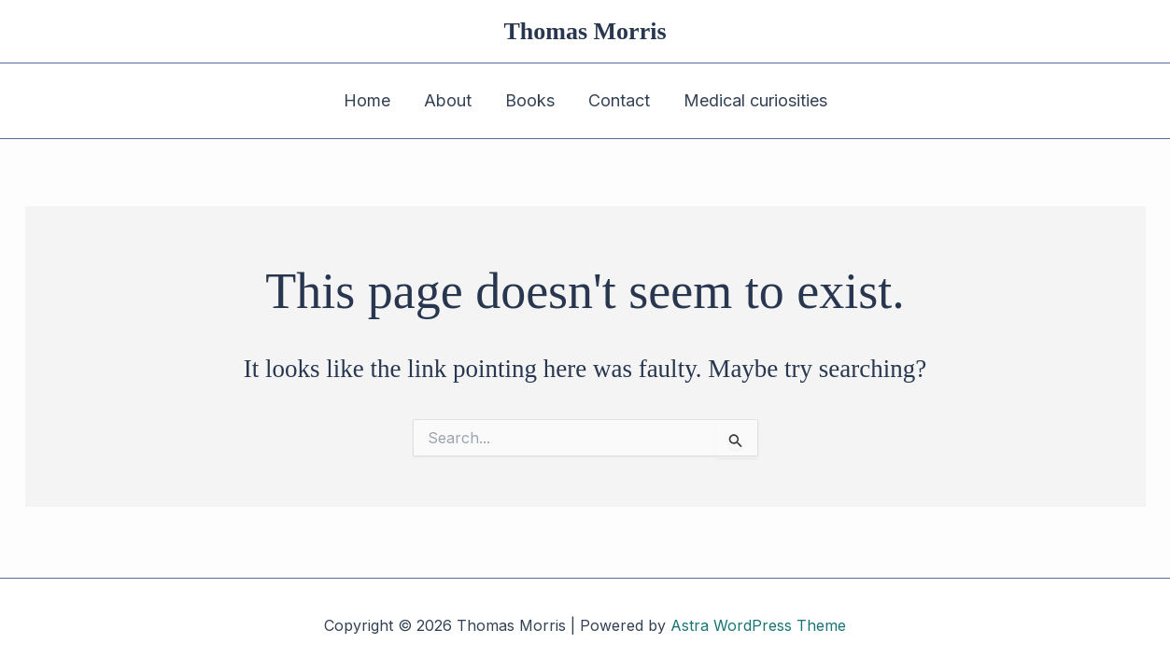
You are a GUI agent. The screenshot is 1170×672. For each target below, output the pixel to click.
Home (367, 100)
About (448, 100)
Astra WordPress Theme (758, 625)
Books (530, 100)
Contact (619, 100)
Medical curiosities (755, 100)
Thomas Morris (584, 31)
